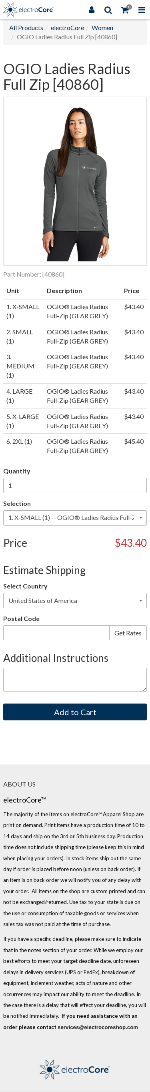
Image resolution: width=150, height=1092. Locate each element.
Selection (17, 503)
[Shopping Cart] (125, 9)
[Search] (108, 9)
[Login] (91, 9)
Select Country (25, 586)
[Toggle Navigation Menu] (141, 9)
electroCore (67, 27)
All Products (26, 27)
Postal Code (21, 618)
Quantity (16, 471)
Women (102, 27)
